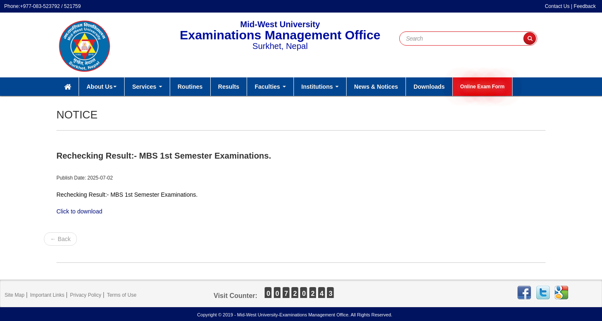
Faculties (270, 86)
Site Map (14, 295)
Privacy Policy (85, 295)
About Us (102, 86)
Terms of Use (122, 295)
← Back (60, 239)
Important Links (47, 295)
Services (147, 86)
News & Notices (376, 86)
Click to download (79, 211)
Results (229, 86)
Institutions (320, 86)
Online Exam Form (482, 87)
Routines (190, 86)
